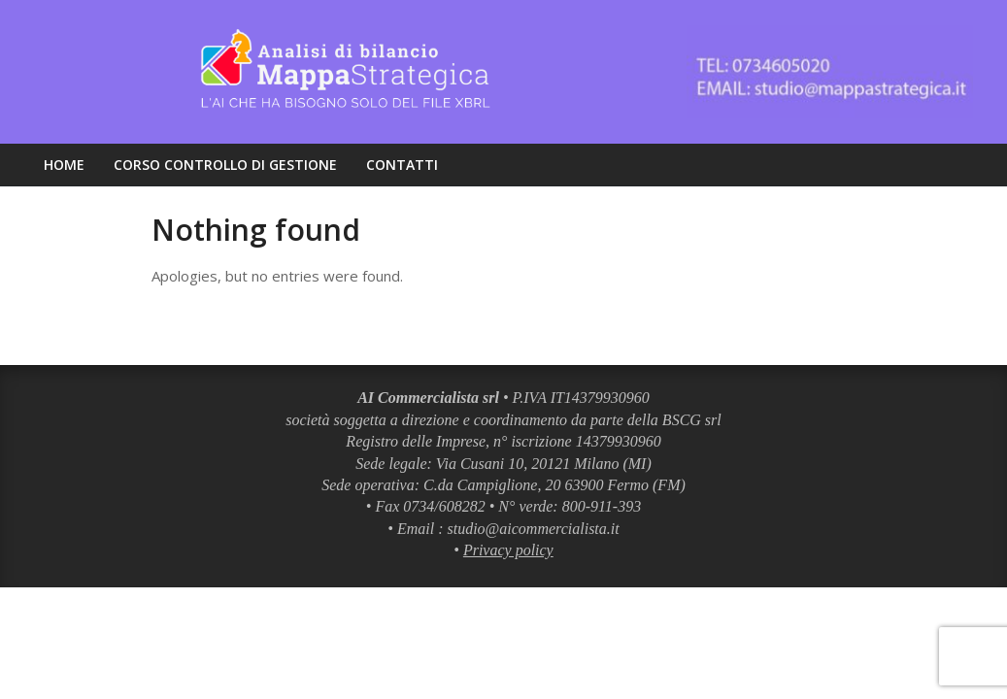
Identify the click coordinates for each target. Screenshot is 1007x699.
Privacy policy (508, 550)
